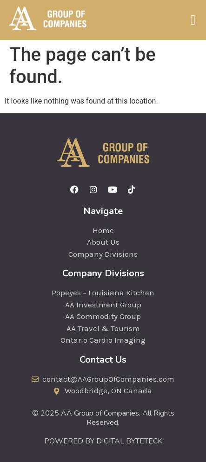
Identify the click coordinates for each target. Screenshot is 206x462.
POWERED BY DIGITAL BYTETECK (103, 441)
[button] (193, 19)
